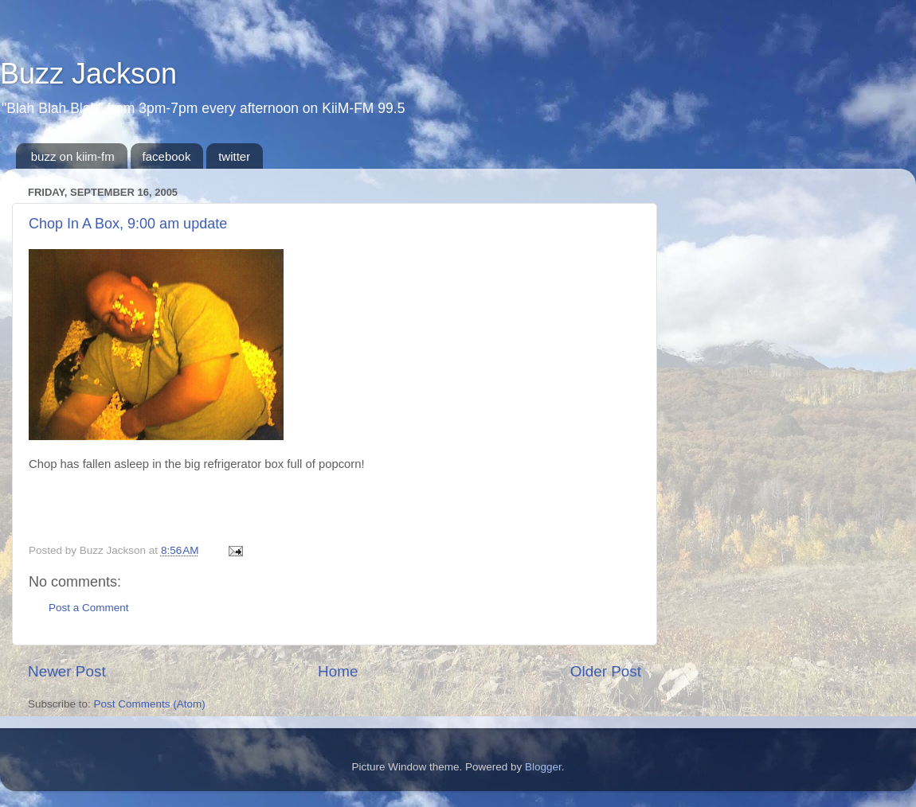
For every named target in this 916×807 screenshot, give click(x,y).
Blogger (543, 767)
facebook (167, 156)
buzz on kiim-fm (73, 156)
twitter (234, 156)
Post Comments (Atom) (150, 704)
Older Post (605, 671)
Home (338, 671)
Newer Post (67, 671)
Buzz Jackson (88, 73)
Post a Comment (89, 608)
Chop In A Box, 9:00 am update (128, 224)
